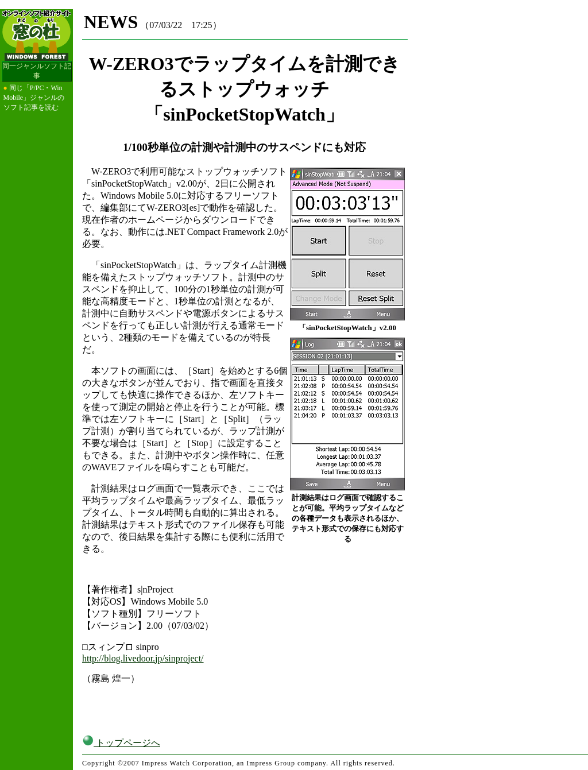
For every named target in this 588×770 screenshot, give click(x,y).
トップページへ (121, 743)
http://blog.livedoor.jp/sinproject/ (143, 658)
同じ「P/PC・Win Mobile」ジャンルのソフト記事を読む (34, 97)
